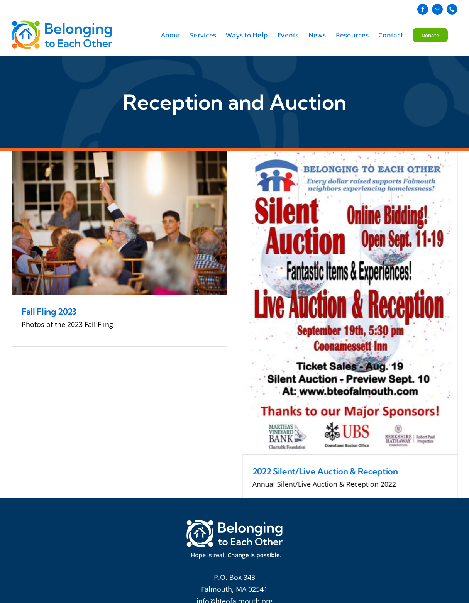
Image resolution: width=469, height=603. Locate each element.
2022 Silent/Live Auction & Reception (317, 471)
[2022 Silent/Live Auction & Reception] (342, 302)
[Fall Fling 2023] (119, 223)
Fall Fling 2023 (49, 311)
